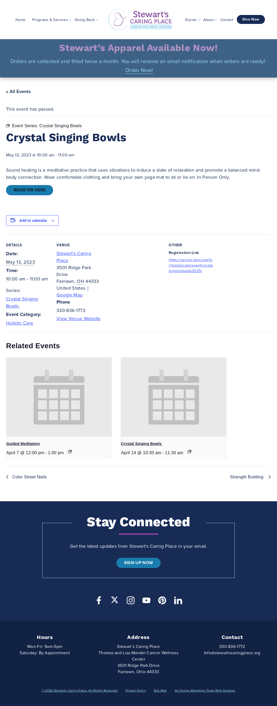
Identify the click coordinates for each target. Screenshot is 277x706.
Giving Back (85, 19)
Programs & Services (50, 19)
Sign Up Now (138, 562)
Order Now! (139, 70)
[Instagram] (131, 602)
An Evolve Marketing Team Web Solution (205, 690)
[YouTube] (146, 602)
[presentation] (59, 397)
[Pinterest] (162, 602)
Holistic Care (19, 323)
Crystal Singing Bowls (142, 444)
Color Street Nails (29, 477)
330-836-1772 (232, 646)
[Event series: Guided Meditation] (70, 451)
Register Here (29, 190)
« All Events (18, 91)
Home (20, 19)
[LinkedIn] (178, 602)
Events (191, 19)
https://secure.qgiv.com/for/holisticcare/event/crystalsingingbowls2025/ (191, 265)
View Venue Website (79, 318)
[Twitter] (115, 600)
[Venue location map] (134, 270)
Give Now (250, 19)
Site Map (160, 690)
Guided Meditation (23, 444)
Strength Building (248, 477)
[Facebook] (99, 602)
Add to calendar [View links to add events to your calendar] (33, 220)
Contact (226, 19)
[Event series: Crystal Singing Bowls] (189, 451)
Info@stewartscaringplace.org (232, 653)
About (208, 19)
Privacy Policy (136, 690)
